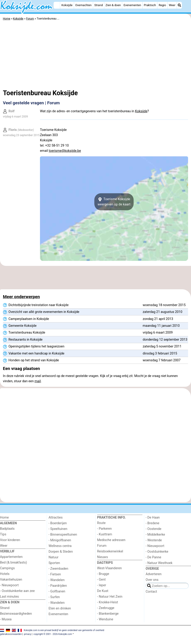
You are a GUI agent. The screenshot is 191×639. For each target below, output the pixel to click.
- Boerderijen (58, 523)
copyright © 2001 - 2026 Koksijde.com (52, 634)
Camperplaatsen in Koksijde (26, 319)
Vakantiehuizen (11, 580)
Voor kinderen (10, 540)
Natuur (54, 557)
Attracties (56, 517)
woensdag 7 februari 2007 (162, 360)
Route (101, 523)
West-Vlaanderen (109, 568)
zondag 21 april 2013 (158, 319)
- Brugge (103, 574)
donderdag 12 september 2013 (165, 340)
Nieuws (102, 557)
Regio (162, 5)
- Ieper (101, 585)
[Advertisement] (95, 55)
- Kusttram (104, 534)
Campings (7, 568)
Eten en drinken (60, 608)
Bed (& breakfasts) (13, 562)
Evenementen (132, 5)
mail (38, 381)
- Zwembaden (58, 569)
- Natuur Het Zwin (110, 597)
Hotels (5, 574)
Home (4, 517)
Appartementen (11, 557)
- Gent (101, 580)
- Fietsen (55, 574)
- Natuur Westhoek (159, 563)
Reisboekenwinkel (110, 551)
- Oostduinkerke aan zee (17, 591)
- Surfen (54, 597)
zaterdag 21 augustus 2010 (162, 312)
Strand (98, 5)
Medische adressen (111, 540)
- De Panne (153, 557)
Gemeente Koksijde (20, 326)
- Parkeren (104, 529)
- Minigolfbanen (60, 540)
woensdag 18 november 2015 (164, 305)
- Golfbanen (57, 591)
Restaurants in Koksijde (22, 340)
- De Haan (153, 517)
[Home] (57, 5)
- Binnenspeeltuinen (63, 535)
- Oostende (153, 529)
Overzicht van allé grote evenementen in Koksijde (41, 312)
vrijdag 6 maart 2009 (158, 332)
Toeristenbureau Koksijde (24, 333)
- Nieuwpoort (9, 585)
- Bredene (152, 523)
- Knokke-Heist (107, 602)
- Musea (6, 619)
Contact (151, 592)
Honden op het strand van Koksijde (31, 360)
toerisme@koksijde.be (65, 151)
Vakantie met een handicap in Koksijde (33, 354)
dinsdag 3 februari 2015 (160, 353)
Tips (3, 534)
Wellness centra (60, 546)
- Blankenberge (108, 614)
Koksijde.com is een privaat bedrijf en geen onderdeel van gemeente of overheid (64, 630)
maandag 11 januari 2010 (161, 326)
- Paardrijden (58, 586)
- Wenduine (105, 619)
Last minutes (9, 597)
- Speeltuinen (58, 529)
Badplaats (7, 529)
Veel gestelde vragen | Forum (31, 102)
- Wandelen (57, 580)
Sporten (54, 563)
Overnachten (83, 5)
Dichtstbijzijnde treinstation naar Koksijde (36, 305)
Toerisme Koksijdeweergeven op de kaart (114, 201)
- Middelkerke (155, 535)
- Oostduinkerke (157, 552)
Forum (102, 546)
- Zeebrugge (105, 608)
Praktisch (150, 5)
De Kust (103, 591)
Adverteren (153, 574)
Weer (172, 5)
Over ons (152, 580)
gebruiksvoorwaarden (11, 634)
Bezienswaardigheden (16, 614)
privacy (27, 634)
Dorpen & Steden (61, 552)
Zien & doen (113, 5)
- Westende (154, 540)
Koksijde (67, 5)
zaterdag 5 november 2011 (162, 346)
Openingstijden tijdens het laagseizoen (33, 346)
